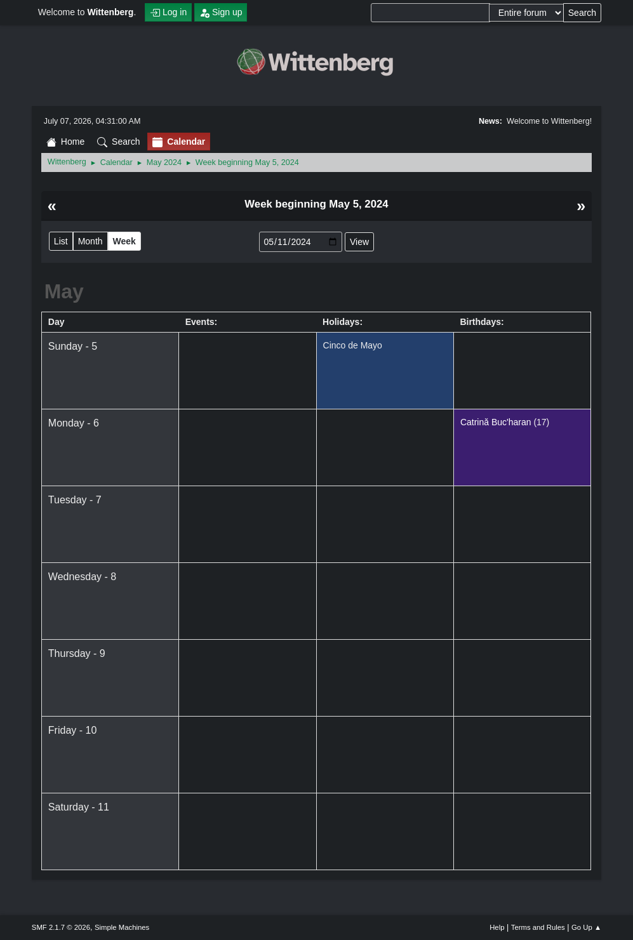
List (61, 241)
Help (497, 927)
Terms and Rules (538, 927)
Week (124, 241)
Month (90, 241)
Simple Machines (122, 927)
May (64, 291)
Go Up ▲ (586, 927)
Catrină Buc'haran (495, 422)
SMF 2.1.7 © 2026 (61, 927)
